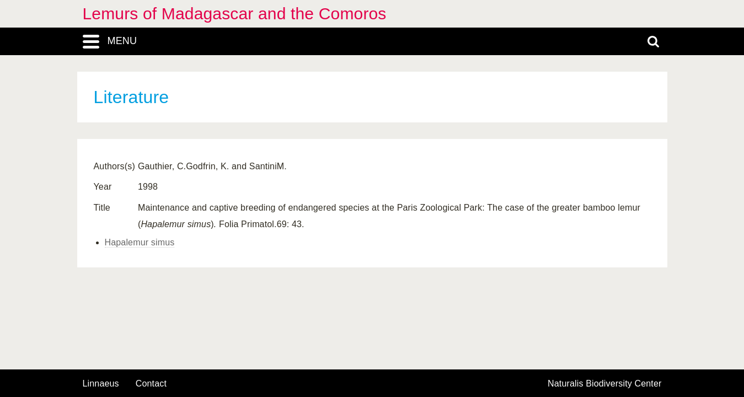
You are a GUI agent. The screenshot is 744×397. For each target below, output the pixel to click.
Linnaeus (101, 383)
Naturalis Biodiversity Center (605, 383)
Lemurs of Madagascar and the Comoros (235, 13)
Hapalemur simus (140, 242)
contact (151, 383)
